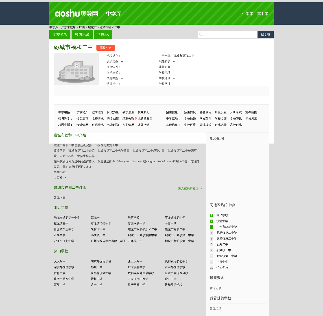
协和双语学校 (173, 284)
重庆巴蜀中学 (136, 284)
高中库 (262, 14)
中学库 (247, 14)
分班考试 (236, 112)
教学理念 (98, 112)
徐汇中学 (171, 279)
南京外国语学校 (101, 261)
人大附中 (59, 261)
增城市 (92, 27)
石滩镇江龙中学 (175, 217)
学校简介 (82, 112)
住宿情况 (98, 124)
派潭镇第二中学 (226, 238)
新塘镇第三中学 (64, 229)
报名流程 (82, 118)
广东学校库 (68, 27)
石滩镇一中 (135, 241)
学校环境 (190, 124)
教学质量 (128, 112)
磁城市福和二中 (110, 27)
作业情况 (128, 124)
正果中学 (59, 235)
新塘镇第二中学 (226, 232)
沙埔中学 (222, 221)
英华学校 (222, 215)
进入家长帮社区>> (190, 188)
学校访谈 (190, 118)
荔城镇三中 (61, 223)
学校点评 (221, 118)
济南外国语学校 (175, 267)
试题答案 (143, 118)
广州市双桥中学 (226, 227)
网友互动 (205, 118)
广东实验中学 (136, 267)
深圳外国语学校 (64, 267)
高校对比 (105, 47)
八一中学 (97, 284)
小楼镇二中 (98, 235)
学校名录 (60, 34)
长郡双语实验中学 (176, 261)
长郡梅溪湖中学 (101, 273)
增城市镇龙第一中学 (67, 217)
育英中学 (59, 284)
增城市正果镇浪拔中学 (142, 235)
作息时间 (113, 124)
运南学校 (222, 267)
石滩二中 (222, 244)
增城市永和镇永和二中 (142, 229)
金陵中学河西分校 (176, 273)
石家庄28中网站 (138, 279)
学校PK (103, 34)
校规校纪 (143, 112)
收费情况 (98, 118)
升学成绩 (113, 118)
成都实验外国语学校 (141, 273)
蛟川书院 (97, 279)
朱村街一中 (98, 229)
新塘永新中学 (136, 223)
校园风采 (82, 34)
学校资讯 (236, 118)
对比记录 (221, 124)
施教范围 (251, 112)
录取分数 (128, 118)
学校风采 (251, 118)
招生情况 (190, 112)
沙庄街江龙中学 (64, 241)
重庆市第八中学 (64, 279)
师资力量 (113, 112)
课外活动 (143, 124)
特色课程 (205, 112)
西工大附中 (135, 261)
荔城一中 (97, 217)
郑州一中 (97, 267)
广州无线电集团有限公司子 (108, 241)
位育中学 (59, 273)
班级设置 (221, 112)
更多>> (61, 177)
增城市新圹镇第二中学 (179, 241)
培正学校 (134, 217)
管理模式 (205, 124)
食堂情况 (82, 124)
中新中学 (171, 223)
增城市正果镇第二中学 (179, 235)
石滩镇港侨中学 (101, 223)
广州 (82, 27)
